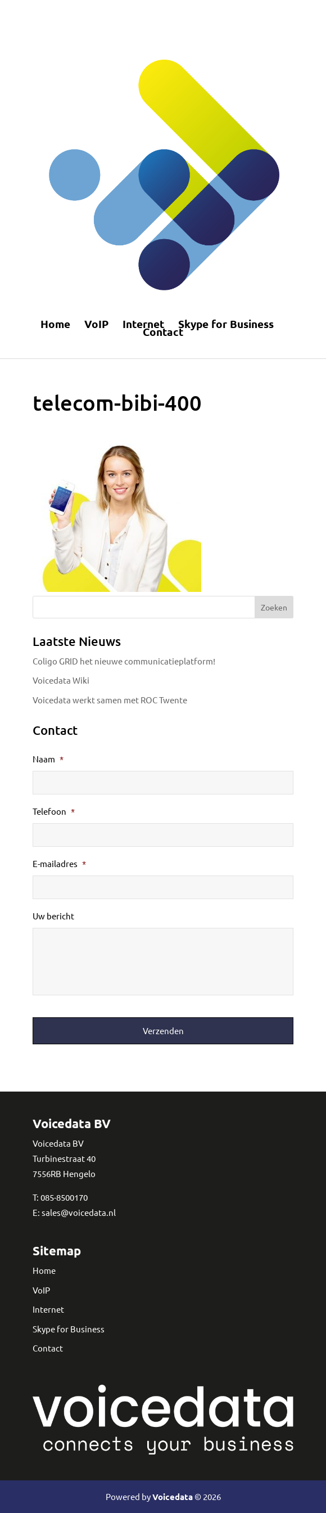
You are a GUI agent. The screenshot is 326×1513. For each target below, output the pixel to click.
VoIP (96, 324)
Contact (163, 332)
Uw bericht (53, 915)
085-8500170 (64, 1197)
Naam (48, 758)
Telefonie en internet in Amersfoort (156, 13)
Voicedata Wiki (61, 680)
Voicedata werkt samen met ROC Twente (110, 699)
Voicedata (172, 1496)
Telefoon (54, 811)
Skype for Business (226, 324)
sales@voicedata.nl (79, 1212)
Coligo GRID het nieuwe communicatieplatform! (124, 661)
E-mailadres (59, 863)
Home (55, 324)
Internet (143, 324)
